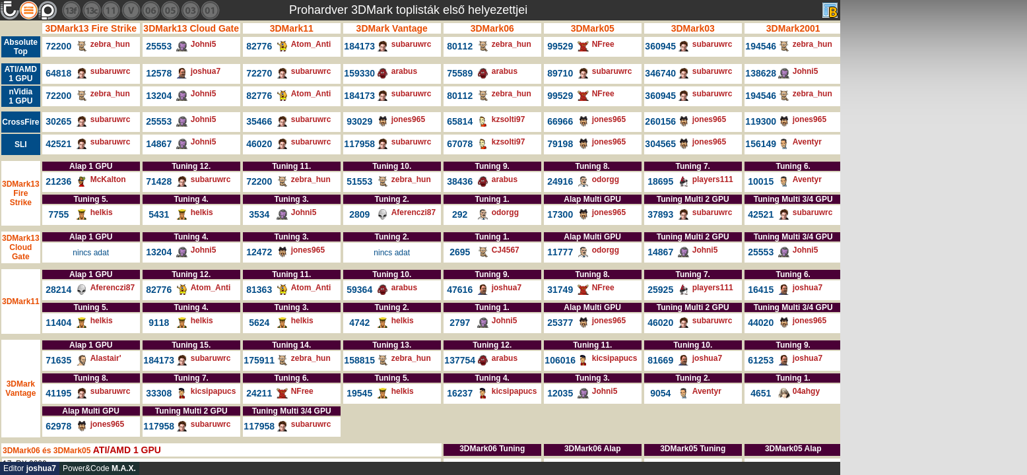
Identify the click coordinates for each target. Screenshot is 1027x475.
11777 (560, 252)
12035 (560, 393)
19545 (359, 393)
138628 (760, 73)
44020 (761, 322)
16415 (761, 289)
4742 (359, 322)
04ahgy (806, 391)
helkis (101, 212)
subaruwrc (411, 44)
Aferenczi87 (413, 212)
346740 (660, 73)
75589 (460, 73)
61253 (761, 360)
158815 (359, 360)
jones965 (408, 119)
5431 (159, 214)
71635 (58, 360)
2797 (459, 322)
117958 (359, 144)
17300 (560, 214)
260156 (660, 121)
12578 (159, 73)
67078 (460, 144)
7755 (58, 214)
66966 (560, 121)
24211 (259, 393)
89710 (560, 73)
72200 (58, 46)
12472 (259, 252)
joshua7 (205, 71)
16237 (460, 393)
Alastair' (105, 358)
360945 (660, 46)
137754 (459, 360)
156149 (760, 144)
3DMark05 (592, 28)
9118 (159, 322)
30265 (58, 121)
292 (459, 214)
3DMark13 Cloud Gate (191, 28)
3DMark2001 (793, 28)
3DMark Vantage (392, 28)
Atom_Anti (311, 44)
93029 (359, 121)
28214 (58, 289)
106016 (560, 360)
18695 (660, 181)
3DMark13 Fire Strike (91, 28)
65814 (460, 121)
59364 (359, 289)
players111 (712, 179)
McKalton (108, 179)
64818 (58, 73)
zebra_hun (110, 44)
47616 (460, 289)
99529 (560, 46)
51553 (359, 181)
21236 (58, 181)
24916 (560, 181)
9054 (660, 393)
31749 (560, 289)
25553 (159, 46)
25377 (560, 322)
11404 (58, 322)
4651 (760, 393)
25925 (660, 289)
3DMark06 (492, 28)
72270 (259, 73)
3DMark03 (693, 28)
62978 (58, 426)
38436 (460, 181)
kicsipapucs (615, 358)
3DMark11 (292, 28)
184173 (359, 46)
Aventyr (807, 141)
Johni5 (203, 44)
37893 (660, 214)
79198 (560, 144)
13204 (159, 95)
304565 (660, 144)
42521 (58, 144)
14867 (159, 144)
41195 (58, 393)
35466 (259, 121)
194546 (760, 46)
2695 (459, 252)
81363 (259, 289)
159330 (359, 73)
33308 (159, 393)
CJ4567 (505, 250)
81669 (660, 360)
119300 (760, 121)
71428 (159, 181)
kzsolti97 (508, 119)
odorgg (605, 179)
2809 (359, 214)
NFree (603, 44)
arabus (404, 71)
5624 (259, 322)
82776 (259, 46)
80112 (460, 46)
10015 (761, 181)
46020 (259, 144)
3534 (259, 214)
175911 (259, 360)
